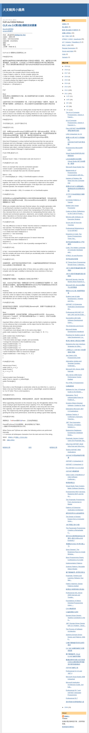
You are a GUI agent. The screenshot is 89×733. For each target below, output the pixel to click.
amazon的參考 (8, 31)
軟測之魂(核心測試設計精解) (75, 341)
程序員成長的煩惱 (72, 259)
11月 (68, 96)
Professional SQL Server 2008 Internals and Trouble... (74, 595)
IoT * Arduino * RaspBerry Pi (71, 42)
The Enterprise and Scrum (75, 326)
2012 (66, 90)
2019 (66, 66)
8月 (67, 106)
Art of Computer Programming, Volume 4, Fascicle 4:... (75, 123)
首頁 (30, 447)
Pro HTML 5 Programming (74, 383)
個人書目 (65, 27)
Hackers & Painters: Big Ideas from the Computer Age (75, 180)
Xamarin (65, 57)
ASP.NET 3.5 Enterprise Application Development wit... (75, 306)
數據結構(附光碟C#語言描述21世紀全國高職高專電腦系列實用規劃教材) (75, 662)
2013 (66, 87)
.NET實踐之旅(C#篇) (73, 525)
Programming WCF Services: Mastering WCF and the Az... (75, 494)
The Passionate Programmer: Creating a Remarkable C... (76, 530)
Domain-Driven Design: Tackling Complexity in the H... (75, 618)
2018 (66, 70)
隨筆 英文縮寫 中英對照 (70, 30)
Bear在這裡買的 (8, 29)
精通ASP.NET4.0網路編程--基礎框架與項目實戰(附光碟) (75, 188)
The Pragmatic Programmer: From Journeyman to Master (75, 502)
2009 (66, 707)
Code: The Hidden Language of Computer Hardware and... (75, 250)
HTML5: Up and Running (74, 255)
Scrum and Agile (67, 51)
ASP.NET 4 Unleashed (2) (74, 461)
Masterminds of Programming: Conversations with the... (75, 173)
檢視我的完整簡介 (68, 727)
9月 (67, 103)
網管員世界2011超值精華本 (75, 513)
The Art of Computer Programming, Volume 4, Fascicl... (75, 115)
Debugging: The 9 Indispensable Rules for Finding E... (74, 397)
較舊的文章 (53, 447)
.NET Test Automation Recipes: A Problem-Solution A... (73, 425)
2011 (66, 93)
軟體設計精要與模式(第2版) (75, 589)
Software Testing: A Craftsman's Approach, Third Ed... (74, 417)
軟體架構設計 (70, 482)
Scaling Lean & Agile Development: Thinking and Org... (74, 299)
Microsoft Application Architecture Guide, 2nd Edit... (75, 685)
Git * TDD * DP (67, 36)
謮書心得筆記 (11, 440)
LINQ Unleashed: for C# (74, 134)
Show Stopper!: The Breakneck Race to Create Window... (75, 552)
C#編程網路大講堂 (72, 612)
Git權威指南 (70, 386)
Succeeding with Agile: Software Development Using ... (74, 320)
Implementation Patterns (74, 563)
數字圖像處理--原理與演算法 (75, 572)
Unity (64, 54)
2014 (66, 83)
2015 (66, 80)
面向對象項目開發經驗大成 (75, 702)
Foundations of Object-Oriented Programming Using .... (74, 603)
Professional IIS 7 (72, 698)
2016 (66, 76)
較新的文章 (6, 447)
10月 (68, 99)
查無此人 (67, 716)
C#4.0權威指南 (71, 608)
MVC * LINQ (66, 45)
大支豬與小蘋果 (14, 10)
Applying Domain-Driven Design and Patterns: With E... (75, 637)
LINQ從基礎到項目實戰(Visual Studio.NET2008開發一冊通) (75, 161)
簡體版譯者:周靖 (20, 35)
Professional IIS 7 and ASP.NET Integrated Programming (73, 692)
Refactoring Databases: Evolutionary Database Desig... (74, 432)
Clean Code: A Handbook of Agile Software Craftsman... (75, 477)
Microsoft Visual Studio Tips (75, 167)
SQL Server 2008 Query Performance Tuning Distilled (74, 377)
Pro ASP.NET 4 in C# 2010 (75, 468)
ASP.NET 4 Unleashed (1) (74, 464)
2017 (66, 73)
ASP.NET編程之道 (72, 667)
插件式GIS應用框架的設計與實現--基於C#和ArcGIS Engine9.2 (75, 538)
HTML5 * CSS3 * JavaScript (71, 39)
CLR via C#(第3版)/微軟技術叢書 (20, 25)
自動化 (64, 24)
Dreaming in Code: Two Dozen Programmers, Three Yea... (74, 236)
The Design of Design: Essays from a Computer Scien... (75, 519)
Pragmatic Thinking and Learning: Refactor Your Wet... (75, 578)
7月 (67, 110)
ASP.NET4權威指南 (72, 471)
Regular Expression (68, 48)
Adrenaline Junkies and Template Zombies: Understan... (74, 363)
